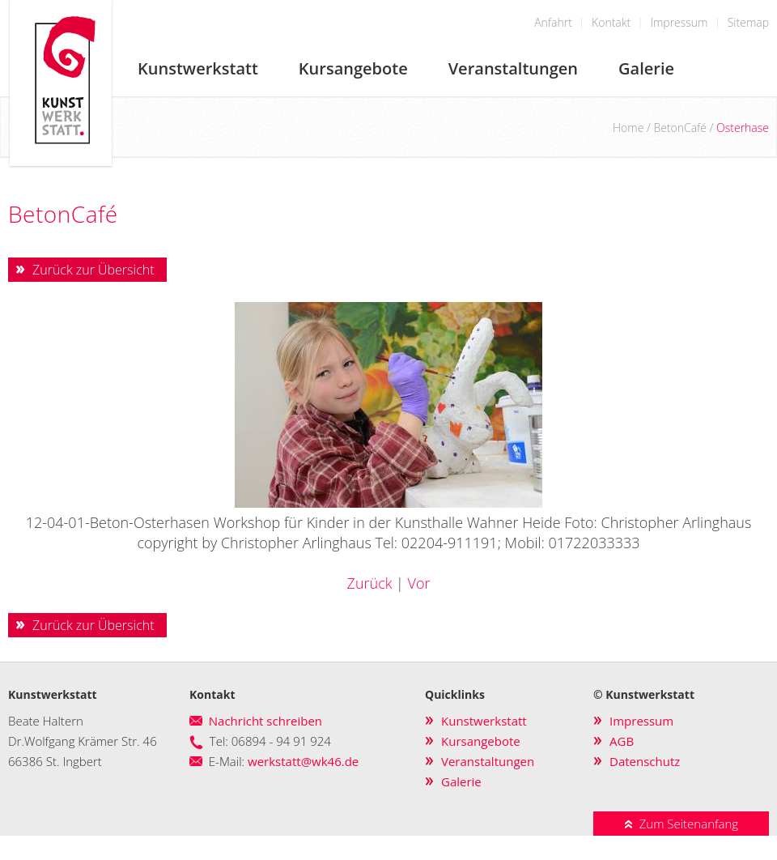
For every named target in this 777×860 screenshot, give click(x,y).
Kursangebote (353, 68)
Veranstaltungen (513, 68)
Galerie (646, 68)
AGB (621, 741)
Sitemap (748, 22)
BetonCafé (680, 127)
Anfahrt (553, 22)
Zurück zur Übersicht (93, 270)
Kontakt (611, 22)
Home (628, 127)
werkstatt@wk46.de (303, 761)
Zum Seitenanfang (681, 823)
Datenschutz (644, 761)
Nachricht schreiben (265, 721)
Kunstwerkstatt (198, 68)
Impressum (678, 22)
